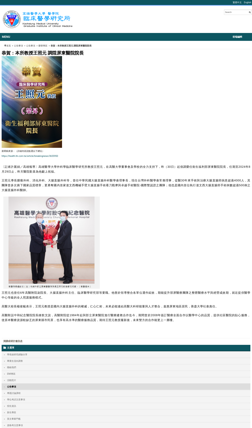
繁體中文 (237, 2)
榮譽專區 (42, 45)
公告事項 (18, 45)
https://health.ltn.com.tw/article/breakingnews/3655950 (30, 156)
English (247, 2)
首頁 (8, 45)
